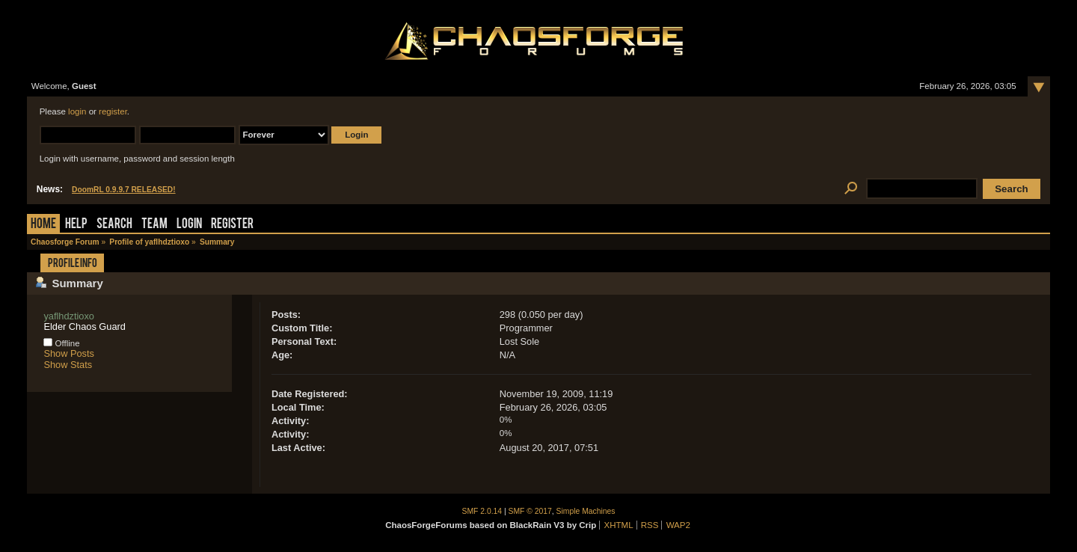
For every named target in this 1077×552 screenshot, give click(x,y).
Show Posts (68, 353)
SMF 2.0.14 (482, 511)
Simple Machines (586, 511)
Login (189, 224)
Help (76, 224)
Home (43, 224)
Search (114, 224)
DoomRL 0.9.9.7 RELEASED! (124, 189)
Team (154, 224)
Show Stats (67, 364)
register (113, 111)
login (77, 111)
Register (232, 224)
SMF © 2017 (530, 511)
